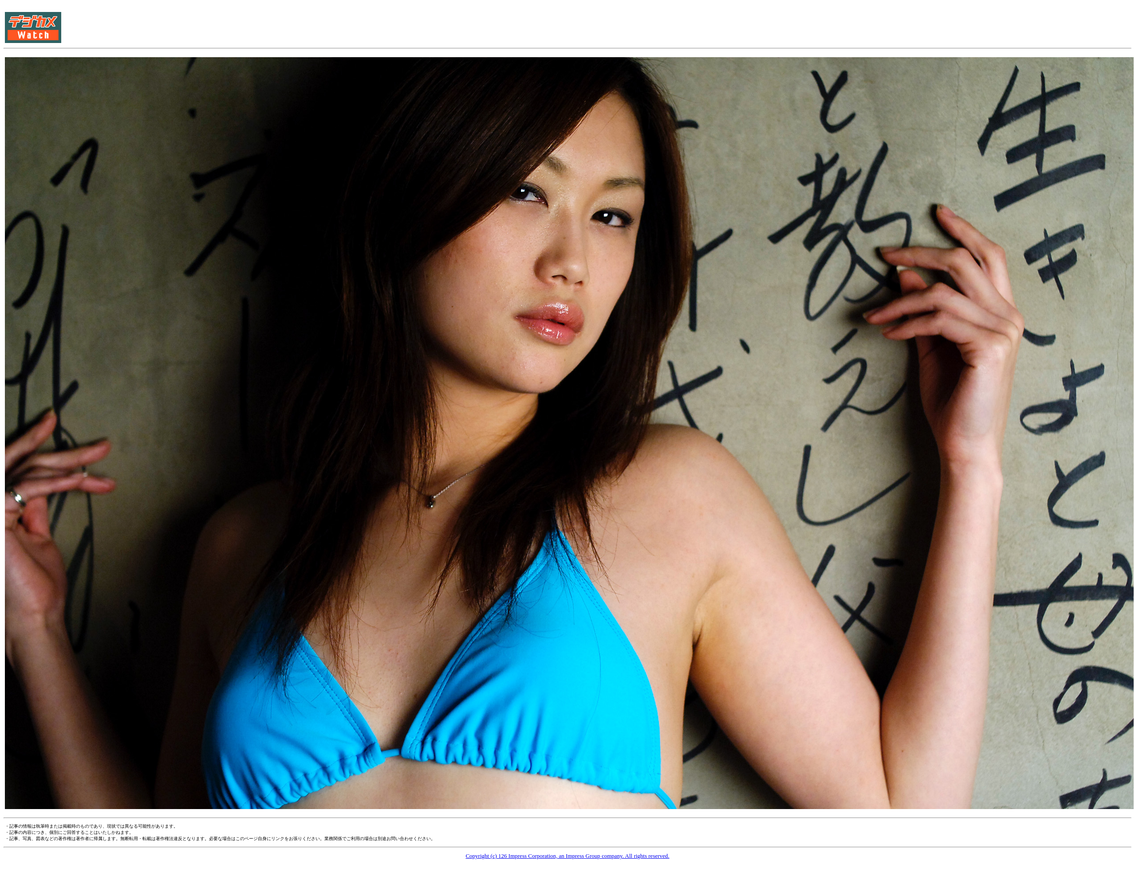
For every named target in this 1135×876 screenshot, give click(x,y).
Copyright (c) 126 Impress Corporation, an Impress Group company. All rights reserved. (567, 856)
